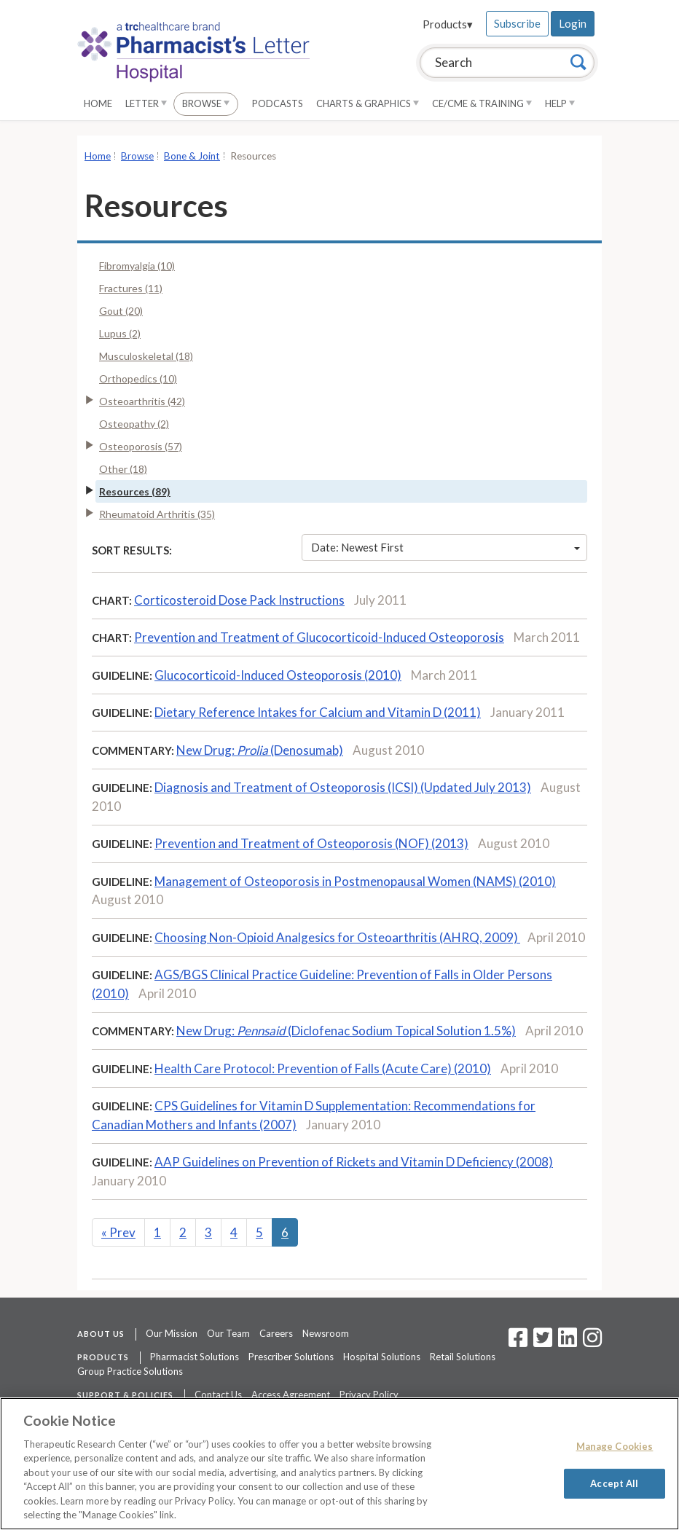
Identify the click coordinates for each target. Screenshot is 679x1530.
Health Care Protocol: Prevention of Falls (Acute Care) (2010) (322, 1068)
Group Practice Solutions (130, 1371)
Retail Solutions (462, 1356)
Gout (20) (121, 311)
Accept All (614, 1482)
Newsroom (325, 1333)
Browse (205, 103)
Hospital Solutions (381, 1356)
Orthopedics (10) (138, 378)
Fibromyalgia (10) (137, 265)
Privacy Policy (369, 1394)
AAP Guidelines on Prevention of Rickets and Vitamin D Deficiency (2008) (353, 1161)
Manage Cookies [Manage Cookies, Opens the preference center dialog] (615, 1446)
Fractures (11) (130, 288)
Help (560, 103)
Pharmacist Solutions (194, 1356)
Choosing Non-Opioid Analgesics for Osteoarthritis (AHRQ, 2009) (337, 937)
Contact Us (218, 1394)
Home (98, 103)
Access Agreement (290, 1394)
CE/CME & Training (482, 103)
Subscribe (517, 23)
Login (572, 23)
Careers (276, 1333)
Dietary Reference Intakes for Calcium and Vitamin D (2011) (317, 712)
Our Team (228, 1333)
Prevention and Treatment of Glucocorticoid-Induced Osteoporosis (319, 637)
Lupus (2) (120, 333)
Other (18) (123, 469)
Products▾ (448, 24)
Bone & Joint (192, 156)
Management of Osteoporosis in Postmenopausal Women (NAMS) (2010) (355, 881)
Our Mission (171, 1333)
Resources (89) (134, 491)
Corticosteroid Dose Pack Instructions (239, 600)
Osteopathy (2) (134, 423)
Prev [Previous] (118, 1232)
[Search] (578, 61)
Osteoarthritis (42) (142, 401)
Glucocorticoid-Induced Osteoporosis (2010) (277, 675)
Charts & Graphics (367, 103)
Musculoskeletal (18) (146, 356)
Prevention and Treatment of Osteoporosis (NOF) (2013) (311, 843)
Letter (146, 103)
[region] (339, 1463)
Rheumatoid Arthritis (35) (157, 514)
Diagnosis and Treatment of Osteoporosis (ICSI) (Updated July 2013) (342, 787)
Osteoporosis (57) (140, 446)
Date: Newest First (446, 547)
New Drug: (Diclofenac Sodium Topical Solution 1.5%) (346, 1030)
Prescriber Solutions (291, 1356)
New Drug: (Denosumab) (259, 750)
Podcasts (277, 103)
